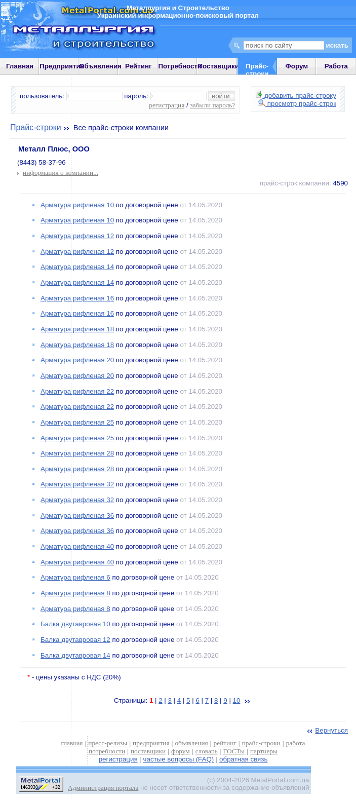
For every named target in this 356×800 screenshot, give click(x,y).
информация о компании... (60, 172)
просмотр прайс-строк (297, 103)
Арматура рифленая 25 (77, 422)
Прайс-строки (35, 127)
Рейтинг (138, 66)
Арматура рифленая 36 (77, 515)
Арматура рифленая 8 (75, 593)
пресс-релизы (107, 743)
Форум (296, 66)
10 (237, 700)
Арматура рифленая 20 (77, 360)
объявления (191, 743)
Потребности (180, 66)
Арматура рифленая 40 (77, 546)
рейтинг (225, 743)
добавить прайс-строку (296, 95)
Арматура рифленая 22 (77, 391)
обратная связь (243, 759)
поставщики (148, 751)
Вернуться (326, 730)
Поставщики (218, 66)
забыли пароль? (212, 105)
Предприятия (61, 66)
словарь (206, 751)
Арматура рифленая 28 (77, 453)
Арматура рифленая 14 (77, 267)
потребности (107, 751)
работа (295, 743)
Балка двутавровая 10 (75, 624)
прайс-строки (261, 743)
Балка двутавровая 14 (75, 655)
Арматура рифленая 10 (77, 205)
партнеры (264, 751)
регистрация (166, 105)
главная (72, 743)
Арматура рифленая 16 (77, 298)
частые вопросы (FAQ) (178, 759)
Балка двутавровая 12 (75, 639)
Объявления (100, 66)
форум (180, 751)
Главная (19, 66)
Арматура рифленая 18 (77, 329)
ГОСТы (234, 751)
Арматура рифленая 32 (77, 484)
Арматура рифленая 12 (77, 236)
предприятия (151, 743)
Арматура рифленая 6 (75, 577)
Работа (336, 66)
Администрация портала (103, 787)
